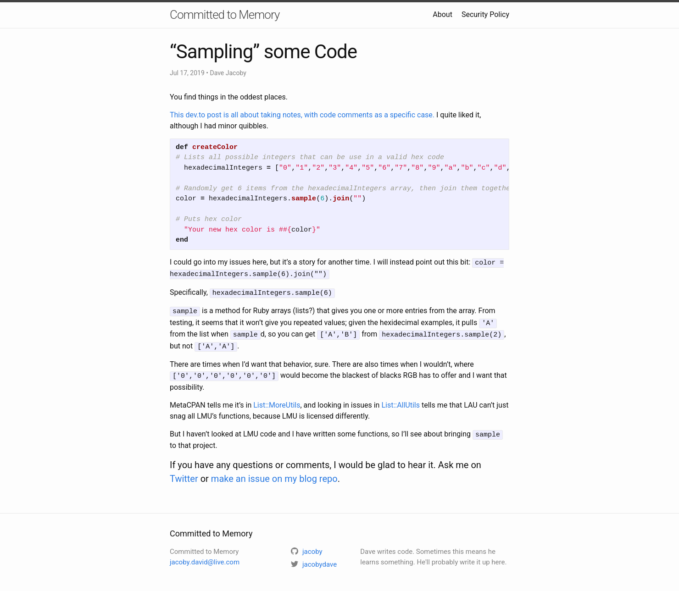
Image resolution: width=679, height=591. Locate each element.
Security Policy (485, 14)
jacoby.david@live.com (204, 556)
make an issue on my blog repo (274, 472)
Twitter (184, 472)
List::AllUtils (400, 399)
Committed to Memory (224, 15)
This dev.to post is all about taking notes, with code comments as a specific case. (302, 114)
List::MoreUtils (276, 399)
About (442, 14)
